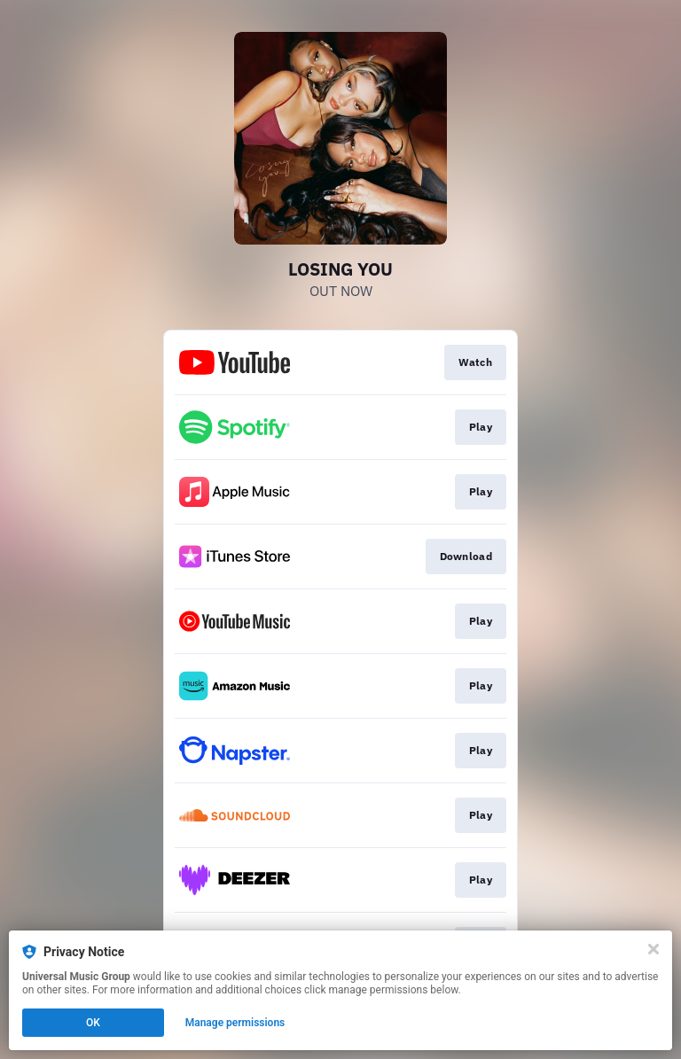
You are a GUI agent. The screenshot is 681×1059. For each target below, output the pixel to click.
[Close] (653, 949)
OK (93, 1022)
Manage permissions (235, 1022)
